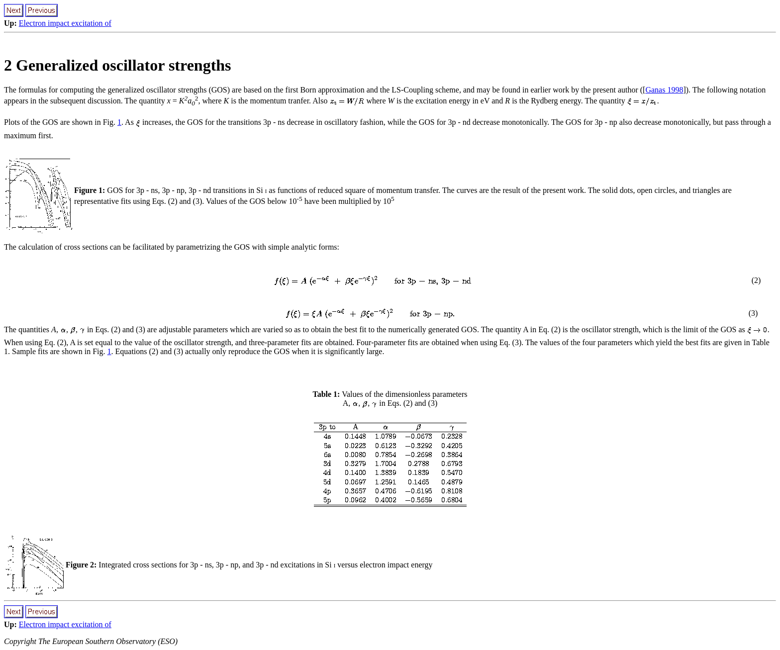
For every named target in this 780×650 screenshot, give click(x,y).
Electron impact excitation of (65, 23)
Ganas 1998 (664, 90)
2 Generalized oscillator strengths (117, 65)
